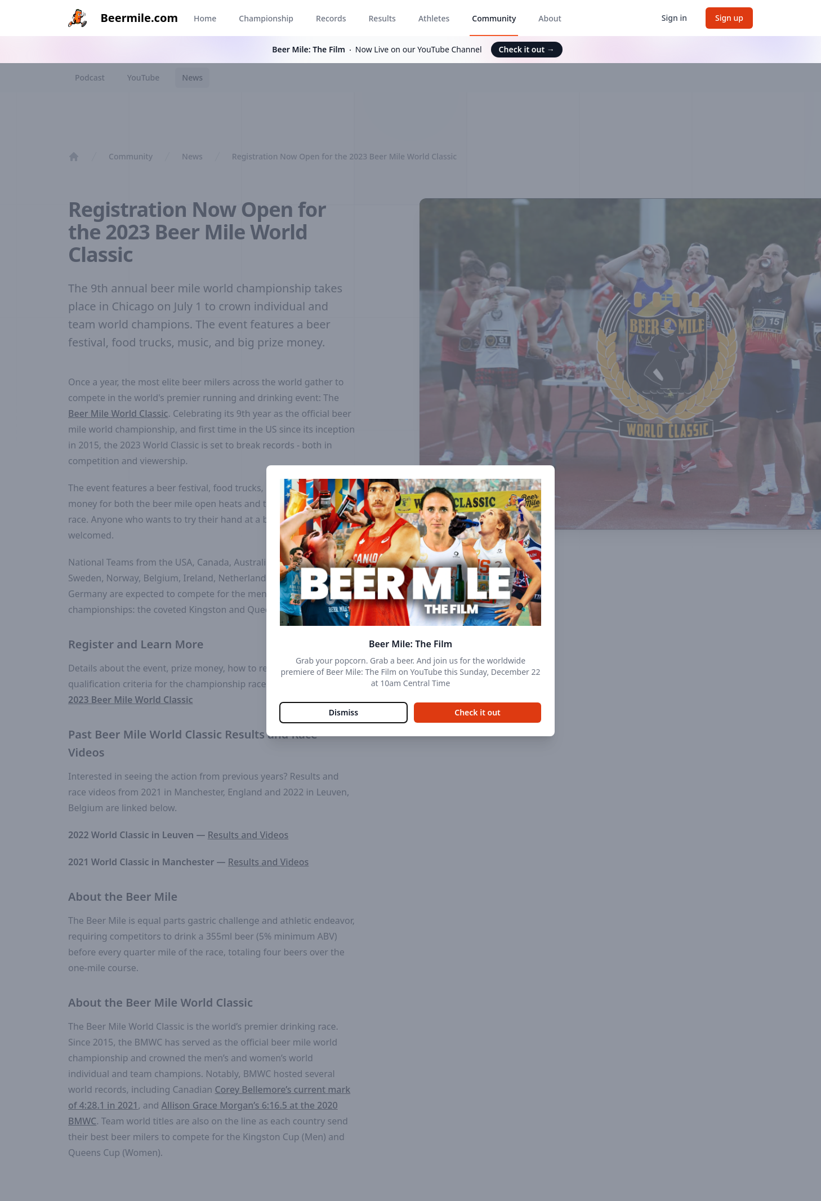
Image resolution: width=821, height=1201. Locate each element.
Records (331, 18)
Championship (266, 18)
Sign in (674, 17)
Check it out (527, 49)
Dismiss (343, 712)
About (549, 18)
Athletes (433, 18)
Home (205, 18)
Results (382, 18)
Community (494, 18)
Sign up (729, 17)
